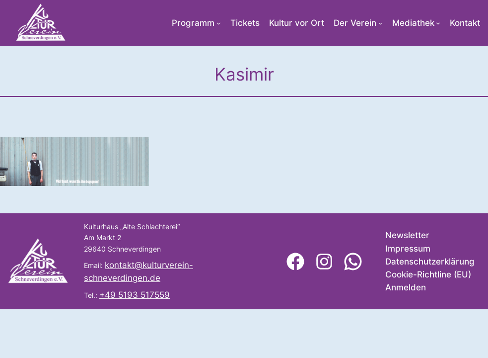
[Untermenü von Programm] (218, 23)
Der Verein (355, 23)
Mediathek (413, 23)
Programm (193, 23)
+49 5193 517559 (134, 295)
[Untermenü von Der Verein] (380, 23)
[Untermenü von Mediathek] (438, 23)
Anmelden (405, 287)
